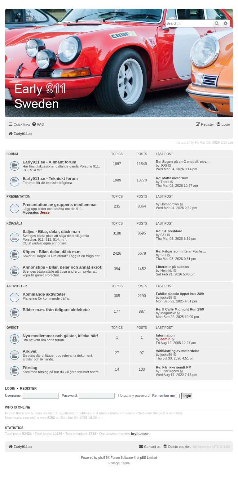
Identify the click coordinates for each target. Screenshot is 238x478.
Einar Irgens (170, 371)
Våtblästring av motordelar (177, 351)
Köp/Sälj (14, 223)
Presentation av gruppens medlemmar (60, 204)
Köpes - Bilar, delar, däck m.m (52, 251)
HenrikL (166, 270)
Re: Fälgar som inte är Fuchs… (181, 251)
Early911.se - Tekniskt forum (50, 178)
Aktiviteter (17, 286)
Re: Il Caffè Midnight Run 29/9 (180, 309)
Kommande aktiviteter (44, 294)
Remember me (166, 395)
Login (10, 388)
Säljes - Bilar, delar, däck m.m (51, 231)
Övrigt (12, 327)
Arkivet (30, 351)
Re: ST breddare (169, 231)
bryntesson (140, 434)
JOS (164, 165)
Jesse (45, 212)
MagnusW (168, 313)
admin (165, 339)
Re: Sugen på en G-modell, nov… (183, 161)
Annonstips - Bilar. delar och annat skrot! (63, 267)
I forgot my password (133, 395)
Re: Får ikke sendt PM (173, 367)
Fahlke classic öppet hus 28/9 (180, 294)
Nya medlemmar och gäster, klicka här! (60, 335)
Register (28, 388)
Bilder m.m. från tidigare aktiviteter (56, 309)
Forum (12, 154)
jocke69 (166, 297)
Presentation (18, 196)
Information (165, 335)
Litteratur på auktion (172, 267)
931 (163, 235)
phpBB (103, 457)
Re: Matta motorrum (172, 178)
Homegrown (170, 204)
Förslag (30, 367)
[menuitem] (38, 124)
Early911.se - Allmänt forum (49, 162)
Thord (165, 182)
